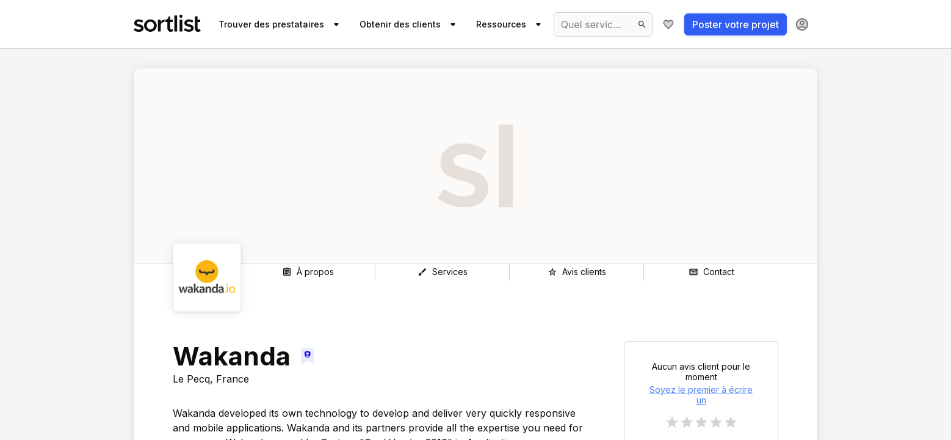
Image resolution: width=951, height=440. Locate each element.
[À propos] (308, 271)
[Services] (442, 271)
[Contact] (711, 271)
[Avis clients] (576, 271)
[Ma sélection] (668, 24)
